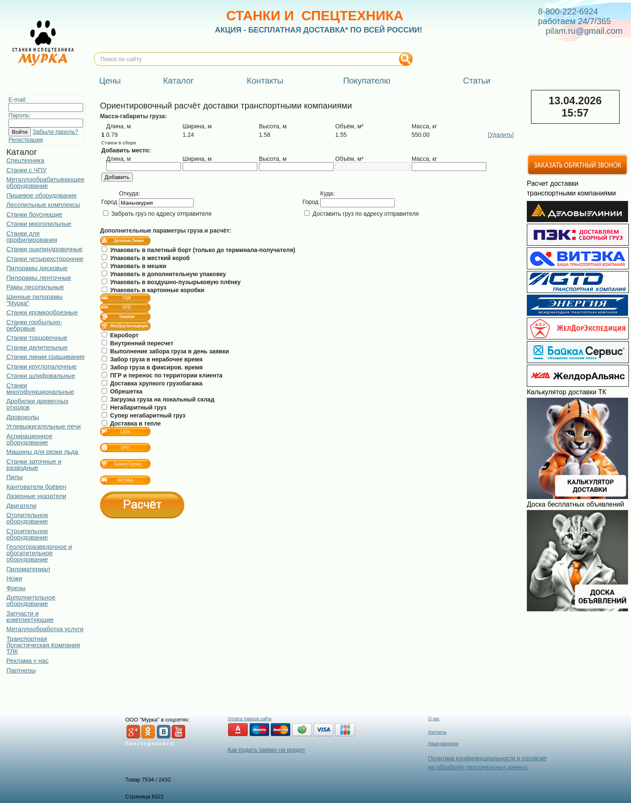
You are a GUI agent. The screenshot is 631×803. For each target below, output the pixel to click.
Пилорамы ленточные (38, 277)
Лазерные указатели (36, 496)
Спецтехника (25, 160)
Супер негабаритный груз (143, 415)
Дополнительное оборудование (30, 600)
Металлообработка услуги (45, 629)
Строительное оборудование (27, 534)
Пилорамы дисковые (36, 268)
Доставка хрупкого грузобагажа (152, 383)
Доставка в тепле (131, 423)
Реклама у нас (27, 660)
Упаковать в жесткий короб (146, 258)
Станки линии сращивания (45, 356)
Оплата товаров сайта (249, 718)
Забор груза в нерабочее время (152, 359)
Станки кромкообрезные (42, 312)
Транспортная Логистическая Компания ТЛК (43, 644)
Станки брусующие (34, 214)
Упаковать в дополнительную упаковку (164, 274)
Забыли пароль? (55, 131)
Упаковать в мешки (134, 266)
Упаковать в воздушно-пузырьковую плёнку (171, 282)
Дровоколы (22, 417)
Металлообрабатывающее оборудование (45, 182)
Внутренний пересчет (137, 343)
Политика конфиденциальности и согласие (487, 758)
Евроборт (120, 335)
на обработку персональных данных (478, 767)
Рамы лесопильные (35, 287)
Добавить (117, 177)
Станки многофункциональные (40, 388)
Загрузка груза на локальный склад (158, 399)
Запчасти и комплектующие (30, 616)
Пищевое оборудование (41, 195)
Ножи (14, 578)
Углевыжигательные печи (43, 426)
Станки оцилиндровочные (44, 249)
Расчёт (142, 504)
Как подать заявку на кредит (266, 749)
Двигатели (21, 505)
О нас (434, 718)
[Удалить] (501, 134)
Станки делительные (37, 347)
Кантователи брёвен (36, 486)
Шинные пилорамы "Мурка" (34, 299)
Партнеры (21, 670)
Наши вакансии (443, 743)
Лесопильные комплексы (43, 204)
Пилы (14, 477)
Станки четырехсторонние (45, 258)
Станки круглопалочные (41, 366)
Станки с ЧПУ (26, 170)
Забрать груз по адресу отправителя (157, 213)
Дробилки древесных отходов (37, 404)
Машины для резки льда (42, 451)
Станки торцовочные (36, 337)
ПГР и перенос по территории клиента (162, 375)
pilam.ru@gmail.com (584, 30)
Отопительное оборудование (27, 518)
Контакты (437, 732)
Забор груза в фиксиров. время (152, 367)
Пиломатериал (28, 569)
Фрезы (15, 588)
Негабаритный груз (134, 407)
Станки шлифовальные (40, 375)
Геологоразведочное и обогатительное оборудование (39, 552)
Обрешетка (122, 391)
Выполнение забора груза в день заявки (165, 351)
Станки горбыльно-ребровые (34, 325)
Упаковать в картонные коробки (153, 290)
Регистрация (25, 139)
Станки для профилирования (31, 236)
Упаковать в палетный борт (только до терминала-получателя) (198, 250)
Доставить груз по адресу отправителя (361, 213)
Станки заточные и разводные (34, 464)
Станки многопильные (38, 223)
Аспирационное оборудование (29, 439)
